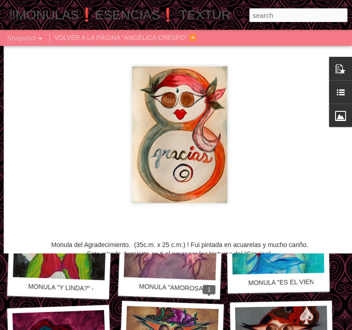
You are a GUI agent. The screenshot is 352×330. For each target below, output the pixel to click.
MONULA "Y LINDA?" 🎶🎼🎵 (71, 288)
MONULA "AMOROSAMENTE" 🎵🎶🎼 (196, 288)
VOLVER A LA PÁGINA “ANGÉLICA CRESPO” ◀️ (125, 37)
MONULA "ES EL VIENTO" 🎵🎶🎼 (299, 281)
